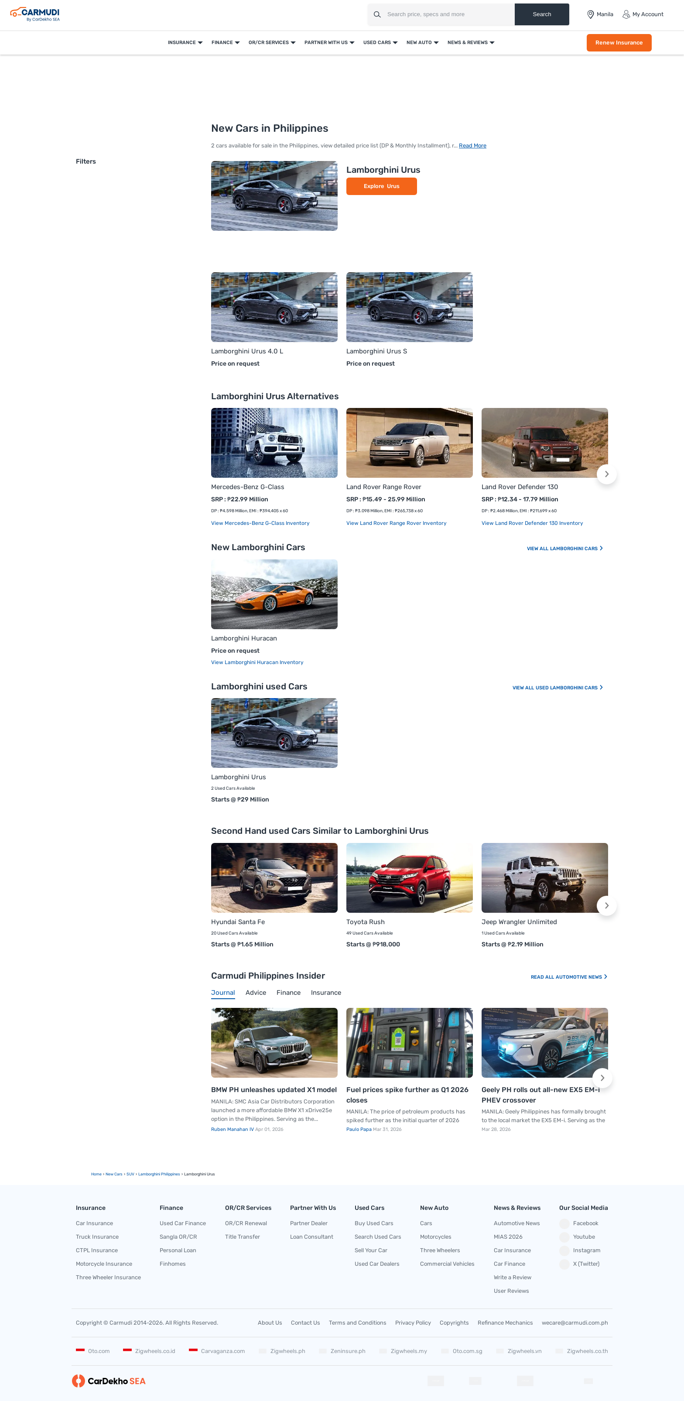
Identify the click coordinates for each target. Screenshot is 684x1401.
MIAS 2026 (508, 1236)
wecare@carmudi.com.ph (575, 1322)
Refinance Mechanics (505, 1322)
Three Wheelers (440, 1250)
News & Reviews (468, 42)
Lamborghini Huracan (244, 638)
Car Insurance (94, 1223)
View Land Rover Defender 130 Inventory (532, 523)
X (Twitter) (579, 1264)
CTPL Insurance (97, 1250)
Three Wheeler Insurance (108, 1277)
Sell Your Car (371, 1250)
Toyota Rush (365, 922)
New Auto (419, 42)
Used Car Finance (183, 1223)
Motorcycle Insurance (104, 1264)
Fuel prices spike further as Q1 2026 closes (407, 1095)
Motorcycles (435, 1236)
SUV (130, 1174)
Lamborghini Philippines (159, 1174)
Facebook (578, 1224)
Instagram (580, 1251)
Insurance (182, 42)
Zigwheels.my (403, 1351)
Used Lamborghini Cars (570, 688)
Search (542, 14)
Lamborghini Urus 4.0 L (247, 351)
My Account (642, 14)
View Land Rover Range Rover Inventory (396, 523)
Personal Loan (178, 1250)
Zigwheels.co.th (581, 1351)
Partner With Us (326, 42)
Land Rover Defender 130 (520, 487)
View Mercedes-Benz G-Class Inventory (260, 523)
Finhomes (173, 1264)
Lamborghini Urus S (376, 351)
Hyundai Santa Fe (238, 922)
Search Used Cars (378, 1236)
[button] (607, 474)
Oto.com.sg (461, 1351)
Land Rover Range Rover (383, 487)
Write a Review (512, 1277)
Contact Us (305, 1322)
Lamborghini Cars (577, 548)
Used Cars (377, 42)
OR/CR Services (269, 42)
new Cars (114, 1174)
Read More (472, 145)
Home (96, 1174)
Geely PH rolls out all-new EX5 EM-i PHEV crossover (541, 1095)
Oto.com (93, 1351)
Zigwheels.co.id (149, 1351)
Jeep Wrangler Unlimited (519, 922)
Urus (393, 186)
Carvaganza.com (217, 1351)
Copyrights (454, 1322)
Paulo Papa (359, 1129)
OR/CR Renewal (246, 1223)
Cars (426, 1223)
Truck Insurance (97, 1236)
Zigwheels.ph (281, 1351)
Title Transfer (242, 1236)
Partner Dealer (309, 1223)
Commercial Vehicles (447, 1264)
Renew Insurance (619, 42)
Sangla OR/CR (178, 1236)
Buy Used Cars (374, 1223)
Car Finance (509, 1264)
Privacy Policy (413, 1322)
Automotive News (582, 977)
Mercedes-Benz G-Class (247, 487)
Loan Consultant (311, 1236)
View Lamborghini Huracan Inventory (257, 662)
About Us (270, 1322)
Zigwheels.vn (519, 1351)
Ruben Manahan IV (233, 1129)
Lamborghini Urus (383, 169)
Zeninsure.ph (342, 1351)
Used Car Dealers (377, 1264)
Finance (222, 42)
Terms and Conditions (357, 1322)
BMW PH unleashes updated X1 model (274, 1090)
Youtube (577, 1237)
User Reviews (511, 1291)
